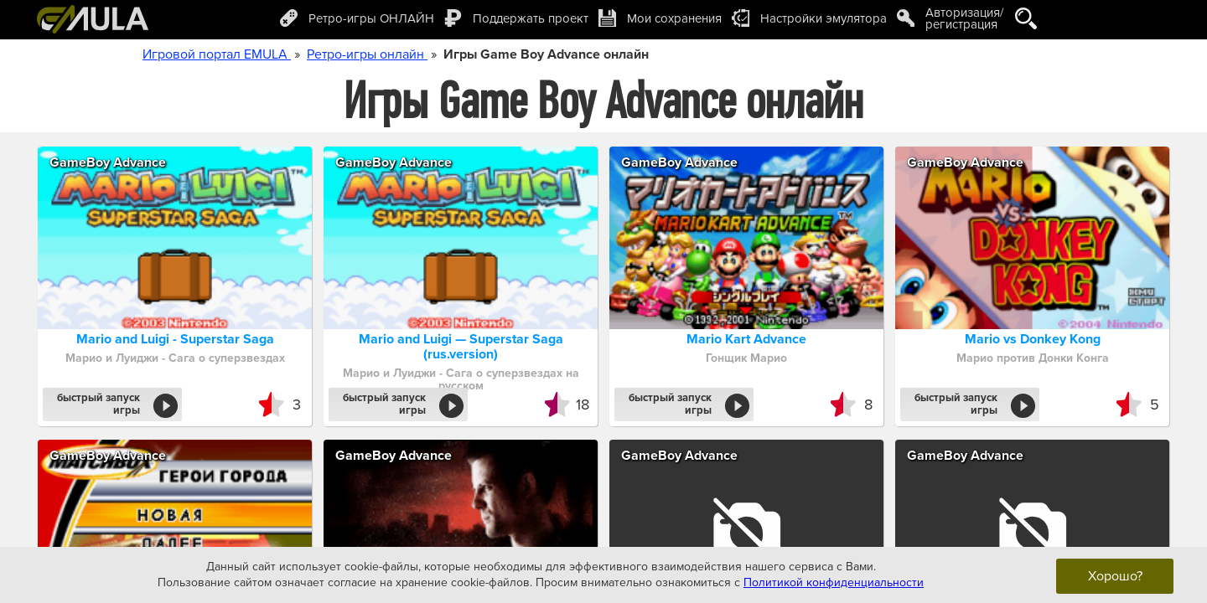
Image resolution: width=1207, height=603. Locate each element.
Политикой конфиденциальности (833, 582)
